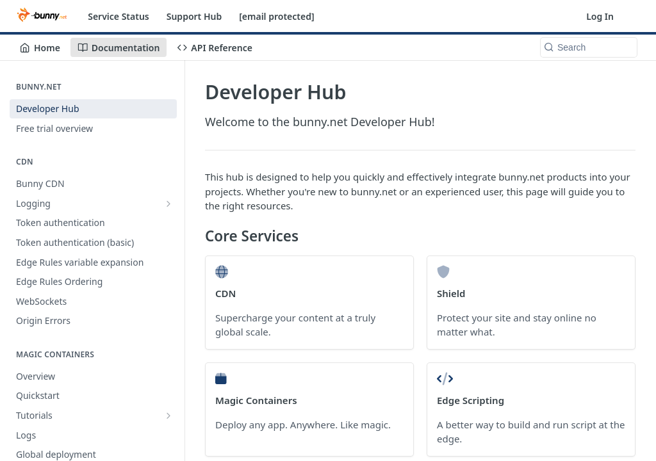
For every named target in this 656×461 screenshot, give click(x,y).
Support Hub (194, 16)
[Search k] (589, 47)
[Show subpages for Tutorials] (168, 415)
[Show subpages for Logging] (168, 203)
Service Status (118, 16)
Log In (600, 16)
